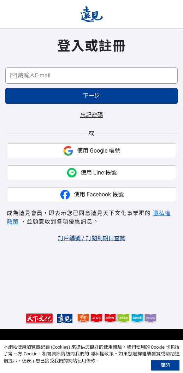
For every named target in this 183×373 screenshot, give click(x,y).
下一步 (91, 96)
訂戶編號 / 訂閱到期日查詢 (91, 238)
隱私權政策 (102, 353)
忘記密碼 (91, 115)
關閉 (165, 365)
